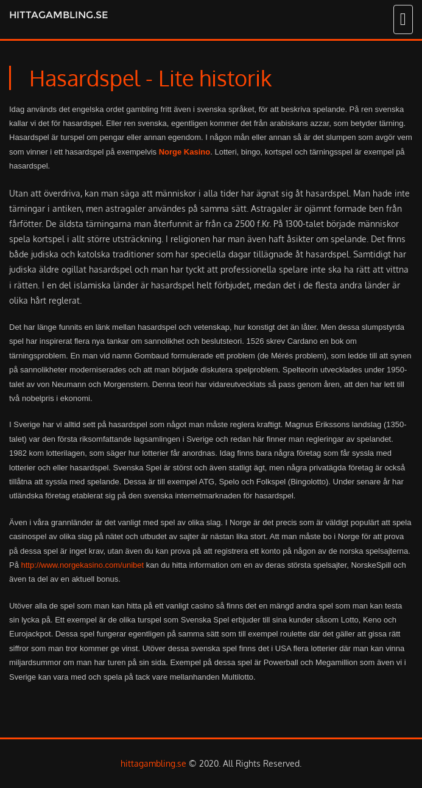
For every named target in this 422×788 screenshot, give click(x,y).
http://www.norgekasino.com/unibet (82, 565)
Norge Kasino (185, 151)
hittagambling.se (58, 15)
